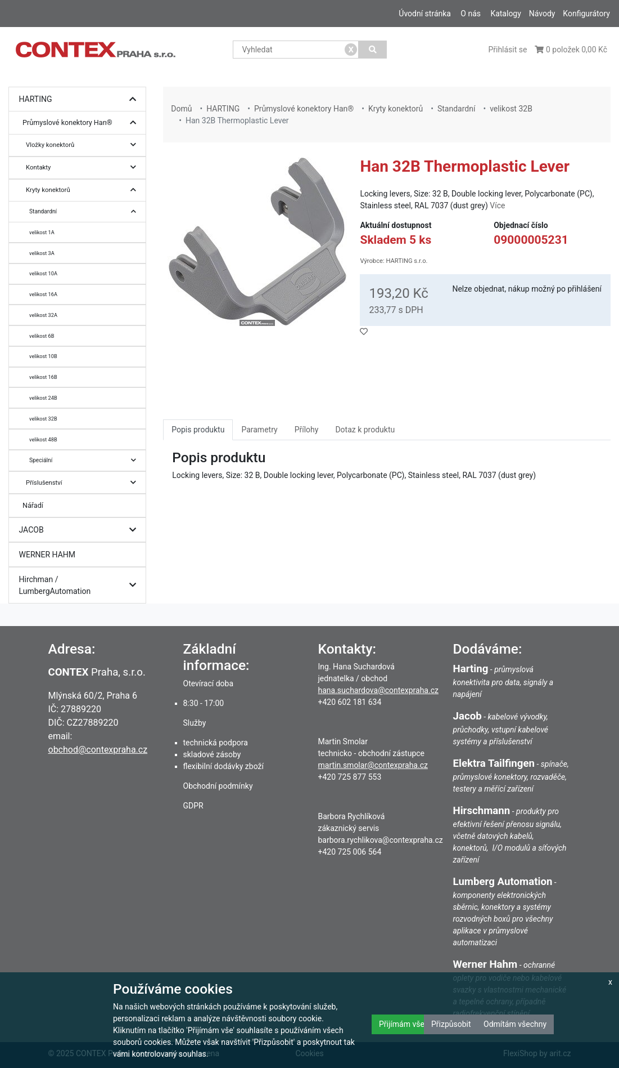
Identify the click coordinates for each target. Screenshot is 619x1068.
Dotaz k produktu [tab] (365, 429)
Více (497, 205)
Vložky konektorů (84, 145)
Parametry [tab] (259, 429)
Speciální (85, 460)
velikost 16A (43, 294)
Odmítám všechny (515, 1024)
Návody (542, 13)
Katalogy (505, 13)
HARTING (80, 99)
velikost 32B (43, 418)
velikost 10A (43, 273)
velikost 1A (42, 232)
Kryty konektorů (84, 190)
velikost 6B (41, 336)
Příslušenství (84, 482)
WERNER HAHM (47, 554)
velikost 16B (43, 377)
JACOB (80, 530)
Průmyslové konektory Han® (82, 123)
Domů (181, 108)
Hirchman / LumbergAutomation (80, 585)
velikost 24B (43, 398)
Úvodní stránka (425, 13)
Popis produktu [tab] (197, 429)
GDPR (193, 805)
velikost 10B (43, 356)
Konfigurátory (586, 13)
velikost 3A (42, 253)
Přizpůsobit (451, 1024)
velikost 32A (43, 315)
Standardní (85, 211)
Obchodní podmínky (218, 785)
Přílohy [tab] (307, 429)
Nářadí (32, 505)
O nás (470, 13)
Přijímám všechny (410, 1024)
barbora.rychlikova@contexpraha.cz (380, 839)
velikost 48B (43, 439)
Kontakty (84, 167)
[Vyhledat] (372, 50)
